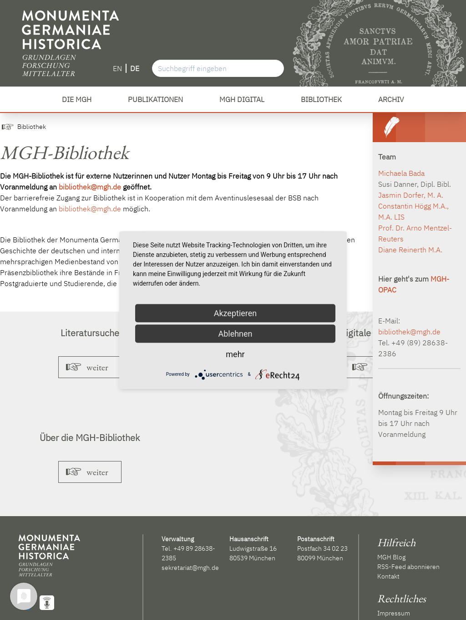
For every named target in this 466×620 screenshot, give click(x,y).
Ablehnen (235, 333)
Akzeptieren (235, 313)
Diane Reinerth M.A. (410, 249)
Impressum (393, 613)
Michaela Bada (401, 173)
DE (134, 68)
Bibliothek (31, 127)
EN (117, 68)
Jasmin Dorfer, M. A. (410, 195)
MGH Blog (391, 557)
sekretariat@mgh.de (190, 568)
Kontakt (388, 576)
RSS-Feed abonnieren (408, 567)
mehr (235, 354)
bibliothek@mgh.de (90, 186)
